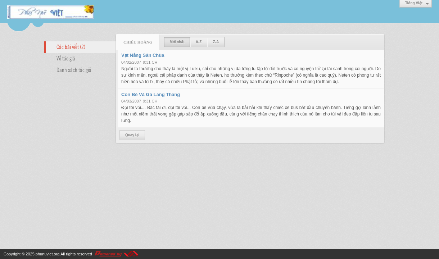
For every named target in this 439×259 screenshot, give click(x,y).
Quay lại (132, 135)
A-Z (199, 42)
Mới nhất (176, 42)
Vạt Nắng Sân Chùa (142, 55)
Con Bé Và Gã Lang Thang (150, 94)
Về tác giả (65, 58)
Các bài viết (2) (70, 46)
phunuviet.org (48, 254)
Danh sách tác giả (73, 69)
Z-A (216, 42)
